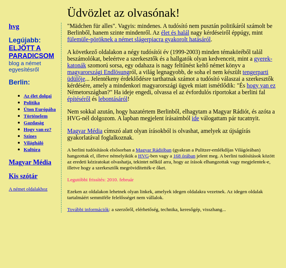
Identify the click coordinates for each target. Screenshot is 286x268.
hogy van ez (261, 85)
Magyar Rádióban (154, 150)
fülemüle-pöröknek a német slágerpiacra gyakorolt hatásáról (139, 39)
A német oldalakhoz (28, 189)
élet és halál (175, 32)
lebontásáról (112, 99)
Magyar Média (85, 131)
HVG (143, 156)
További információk (88, 209)
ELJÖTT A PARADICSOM (31, 52)
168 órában (184, 156)
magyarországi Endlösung (98, 72)
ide (195, 118)
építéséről (78, 99)
